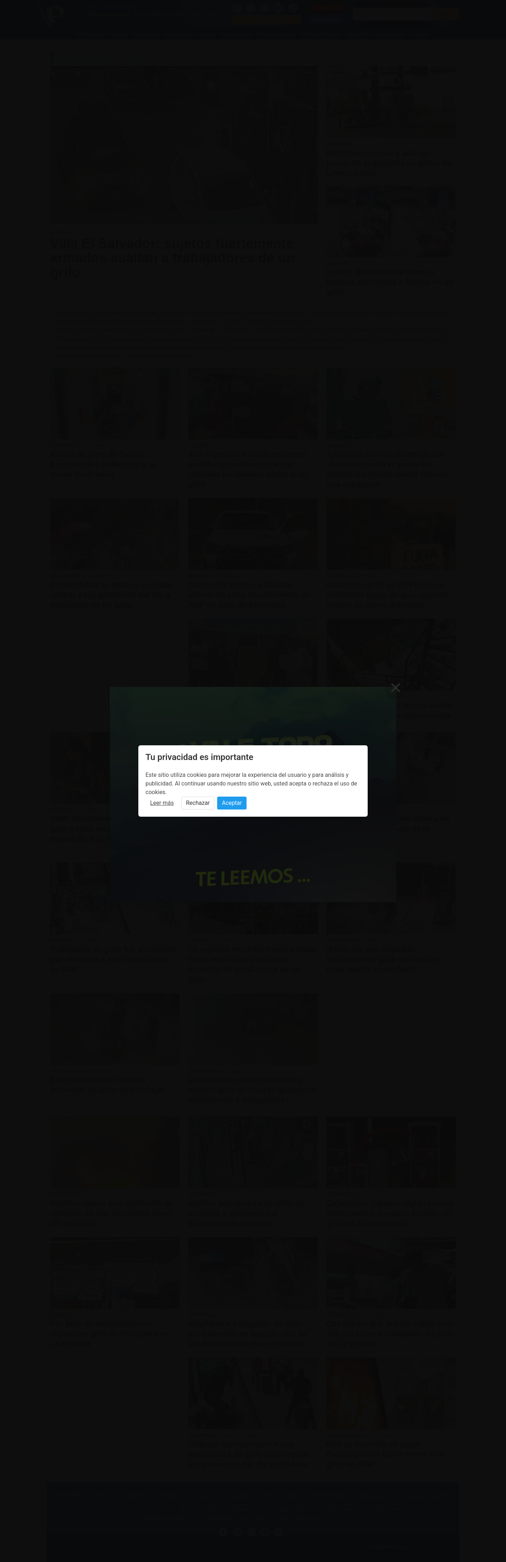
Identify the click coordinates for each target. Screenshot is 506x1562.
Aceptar (232, 802)
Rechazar (198, 802)
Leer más (162, 802)
